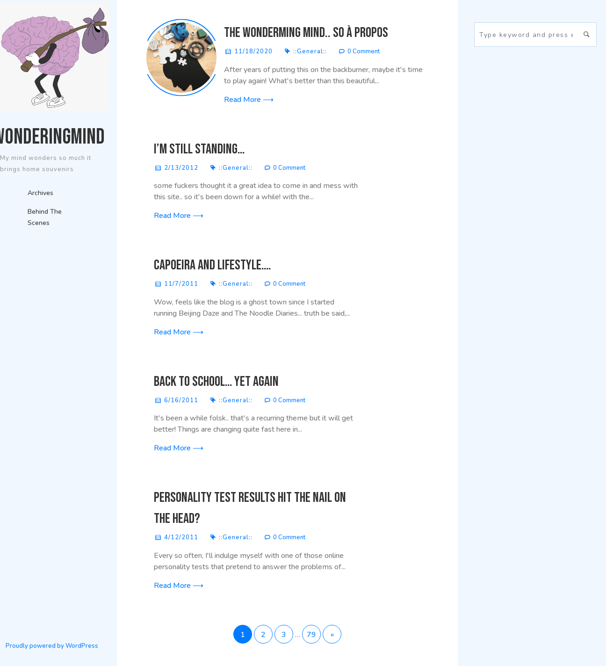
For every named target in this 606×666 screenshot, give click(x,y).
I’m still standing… (199, 149)
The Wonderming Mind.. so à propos (306, 32)
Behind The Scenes (45, 217)
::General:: (310, 51)
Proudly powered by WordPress (52, 646)
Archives (40, 192)
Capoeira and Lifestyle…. (212, 265)
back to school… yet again (216, 381)
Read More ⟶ (249, 99)
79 (311, 635)
